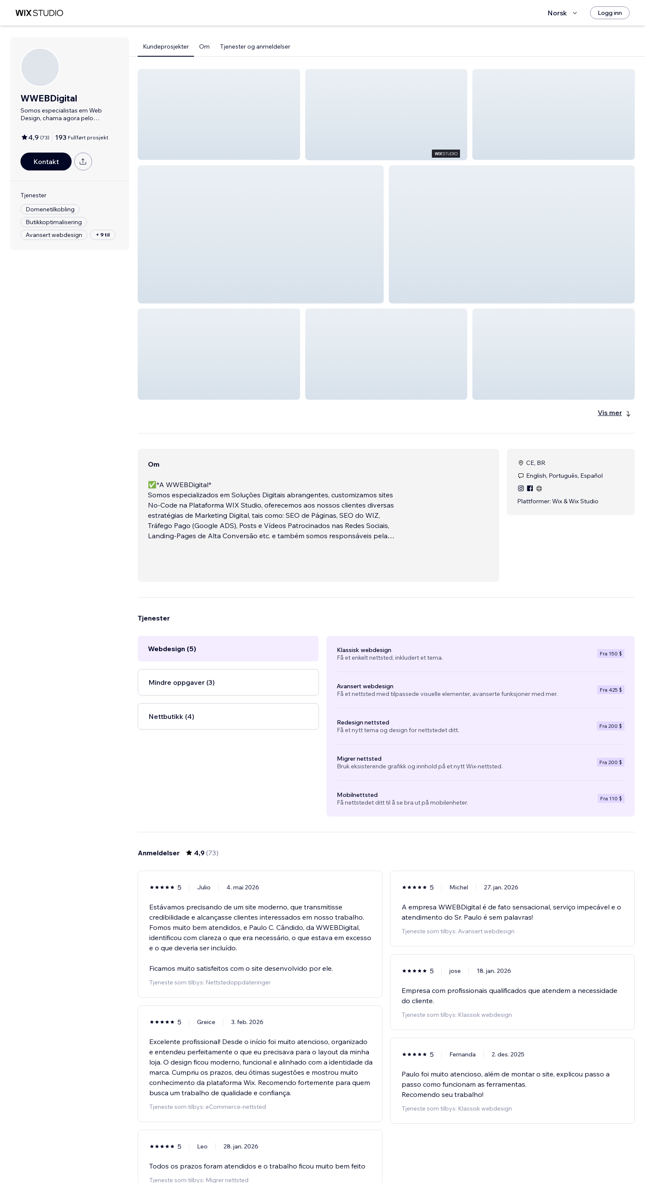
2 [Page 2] (355, 1159)
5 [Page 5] (401, 1159)
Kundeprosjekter (166, 46)
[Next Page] (447, 1159)
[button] (219, 114)
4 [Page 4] (386, 1159)
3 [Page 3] (371, 1159)
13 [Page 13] (432, 1159)
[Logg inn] (610, 12)
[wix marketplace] (39, 13)
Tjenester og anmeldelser (255, 46)
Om (204, 46)
